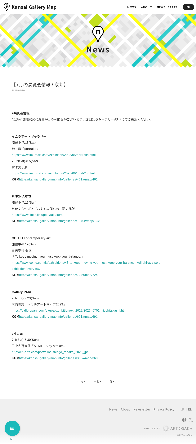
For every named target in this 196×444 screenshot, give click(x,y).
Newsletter (141, 410)
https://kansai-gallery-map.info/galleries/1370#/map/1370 (60, 221)
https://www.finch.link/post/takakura (37, 214)
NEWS (131, 7)
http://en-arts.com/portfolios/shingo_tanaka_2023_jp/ (50, 352)
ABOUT (146, 7)
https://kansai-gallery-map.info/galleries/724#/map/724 (58, 275)
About (125, 410)
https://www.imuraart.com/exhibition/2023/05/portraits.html (54, 155)
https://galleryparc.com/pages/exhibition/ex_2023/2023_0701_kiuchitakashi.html (69, 310)
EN (188, 7)
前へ (113, 382)
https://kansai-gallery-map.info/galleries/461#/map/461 (58, 179)
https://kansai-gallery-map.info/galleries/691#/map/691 (58, 316)
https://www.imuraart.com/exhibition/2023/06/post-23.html (53, 173)
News (113, 410)
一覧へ (98, 382)
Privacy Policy (164, 410)
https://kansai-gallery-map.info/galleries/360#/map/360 (58, 358)
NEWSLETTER (167, 7)
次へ (82, 382)
